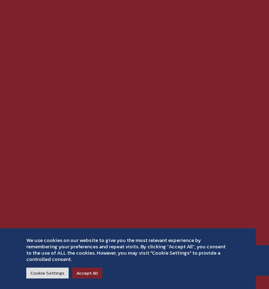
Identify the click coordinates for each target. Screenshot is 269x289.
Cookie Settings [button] (47, 273)
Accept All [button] (87, 273)
